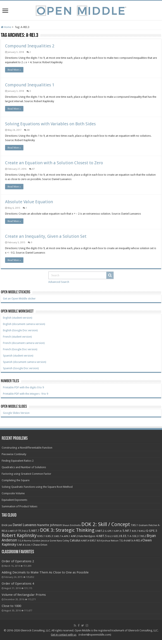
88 (28, 130)
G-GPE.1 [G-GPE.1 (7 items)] (109, 531)
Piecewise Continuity (14, 454)
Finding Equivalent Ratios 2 (18, 460)
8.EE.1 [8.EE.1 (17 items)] (124, 536)
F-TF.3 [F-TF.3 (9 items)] (19, 530)
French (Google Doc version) (20, 349)
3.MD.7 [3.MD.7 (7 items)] (57, 536)
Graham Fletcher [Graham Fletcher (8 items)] (148, 525)
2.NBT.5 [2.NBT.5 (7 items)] (12, 531)
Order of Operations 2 (18, 561)
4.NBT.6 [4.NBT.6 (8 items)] (129, 540)
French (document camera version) (24, 343)
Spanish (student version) (18, 355)
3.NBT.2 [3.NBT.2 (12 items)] (99, 530)
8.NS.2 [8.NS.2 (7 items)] (142, 531)
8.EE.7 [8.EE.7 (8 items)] (135, 530)
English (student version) (17, 317)
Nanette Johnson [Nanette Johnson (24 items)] (49, 525)
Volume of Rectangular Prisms (24, 595)
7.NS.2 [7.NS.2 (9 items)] (142, 536)
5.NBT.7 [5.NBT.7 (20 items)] (34, 530)
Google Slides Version (16, 412)
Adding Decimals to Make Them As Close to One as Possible (45, 572)
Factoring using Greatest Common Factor (26, 473)
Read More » (14, 69)
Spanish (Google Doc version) (21, 368)
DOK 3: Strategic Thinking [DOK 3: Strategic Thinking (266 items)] (67, 530)
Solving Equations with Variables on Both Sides (50, 123)
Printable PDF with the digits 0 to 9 (23, 387)
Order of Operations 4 (18, 583)
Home (6, 27)
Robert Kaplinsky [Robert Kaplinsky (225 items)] (19, 535)
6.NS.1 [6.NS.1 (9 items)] (93, 540)
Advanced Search (58, 281)
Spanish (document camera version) (24, 361)
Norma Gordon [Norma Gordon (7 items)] (32, 540)
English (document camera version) (24, 324)
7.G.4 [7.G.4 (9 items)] (122, 540)
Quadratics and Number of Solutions (24, 467)
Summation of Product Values (19, 506)
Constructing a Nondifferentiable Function (27, 447)
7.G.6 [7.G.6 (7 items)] (20, 540)
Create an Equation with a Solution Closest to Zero (54, 162)
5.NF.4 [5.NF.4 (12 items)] (20, 544)
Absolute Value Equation (29, 201)
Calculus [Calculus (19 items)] (75, 540)
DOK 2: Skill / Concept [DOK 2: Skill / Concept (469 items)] (105, 524)
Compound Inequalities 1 (29, 84)
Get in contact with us (63, 634)
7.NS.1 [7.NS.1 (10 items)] (134, 525)
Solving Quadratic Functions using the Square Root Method (37, 486)
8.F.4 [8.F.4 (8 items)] (99, 540)
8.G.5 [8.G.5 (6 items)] (110, 536)
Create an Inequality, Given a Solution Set (45, 236)
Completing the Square (16, 480)
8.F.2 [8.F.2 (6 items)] (25, 531)
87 (33, 169)
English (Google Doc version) (20, 330)
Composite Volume (13, 493)
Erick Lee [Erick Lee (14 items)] (7, 525)
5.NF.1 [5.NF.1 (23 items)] (127, 530)
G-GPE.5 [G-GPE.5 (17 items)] (151, 530)
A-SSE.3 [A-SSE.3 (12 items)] (134, 536)
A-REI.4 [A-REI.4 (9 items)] (138, 540)
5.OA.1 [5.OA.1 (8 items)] (28, 544)
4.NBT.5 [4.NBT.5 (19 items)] (101, 536)
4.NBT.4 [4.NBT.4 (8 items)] (85, 540)
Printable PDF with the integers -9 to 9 (25, 393)
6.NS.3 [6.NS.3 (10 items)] (49, 536)
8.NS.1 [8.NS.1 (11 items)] (41, 536)
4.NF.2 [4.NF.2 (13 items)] (74, 536)
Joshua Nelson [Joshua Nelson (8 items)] (110, 540)
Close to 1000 (11, 606)
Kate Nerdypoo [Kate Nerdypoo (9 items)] (86, 536)
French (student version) (17, 336)
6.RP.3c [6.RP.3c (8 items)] (118, 530)
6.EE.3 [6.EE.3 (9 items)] (116, 536)
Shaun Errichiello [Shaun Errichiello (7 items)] (71, 525)
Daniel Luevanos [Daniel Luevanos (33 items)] (24, 525)
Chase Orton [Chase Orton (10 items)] (39, 544)
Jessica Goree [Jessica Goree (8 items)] (48, 540)
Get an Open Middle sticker (19, 298)
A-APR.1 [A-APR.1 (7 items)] (66, 536)
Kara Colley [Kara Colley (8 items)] (63, 540)
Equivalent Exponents (14, 499)
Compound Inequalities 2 (29, 45)
